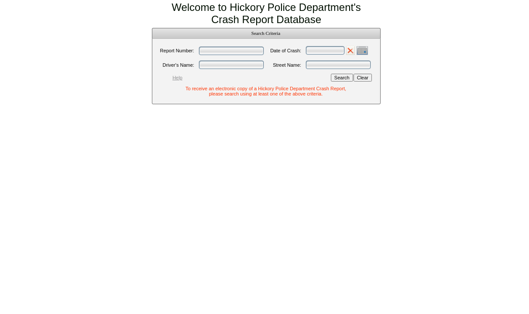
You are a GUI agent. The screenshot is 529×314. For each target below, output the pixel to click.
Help (177, 77)
